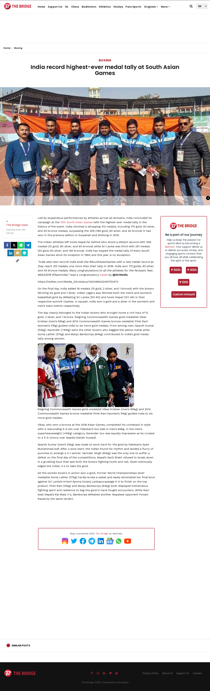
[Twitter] (14, 245)
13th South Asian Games (76, 222)
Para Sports (133, 6)
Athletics (105, 6)
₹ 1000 (183, 282)
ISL (67, 6)
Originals (151, 6)
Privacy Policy (151, 673)
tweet (104, 274)
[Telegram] (27, 245)
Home (41, 6)
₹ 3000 (192, 270)
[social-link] (17, 260)
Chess (75, 6)
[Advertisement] (105, 32)
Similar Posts (21, 645)
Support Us (55, 6)
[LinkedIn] (10, 253)
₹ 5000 (175, 270)
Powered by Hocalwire (116, 682)
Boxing (105, 60)
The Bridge (101, 533)
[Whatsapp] (21, 245)
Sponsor (170, 246)
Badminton (89, 6)
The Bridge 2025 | (92, 682)
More (165, 6)
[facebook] (7, 245)
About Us (167, 673)
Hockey (118, 6)
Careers (197, 673)
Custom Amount (184, 294)
